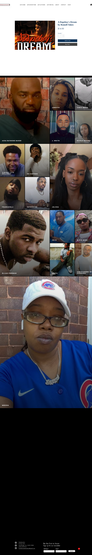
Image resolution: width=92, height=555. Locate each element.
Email (57, 548)
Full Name (46, 548)
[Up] (79, 549)
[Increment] (63, 36)
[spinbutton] (61, 36)
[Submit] (71, 551)
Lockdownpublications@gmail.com (27, 548)
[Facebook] (16, 545)
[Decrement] (59, 36)
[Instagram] (16, 543)
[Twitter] (16, 548)
